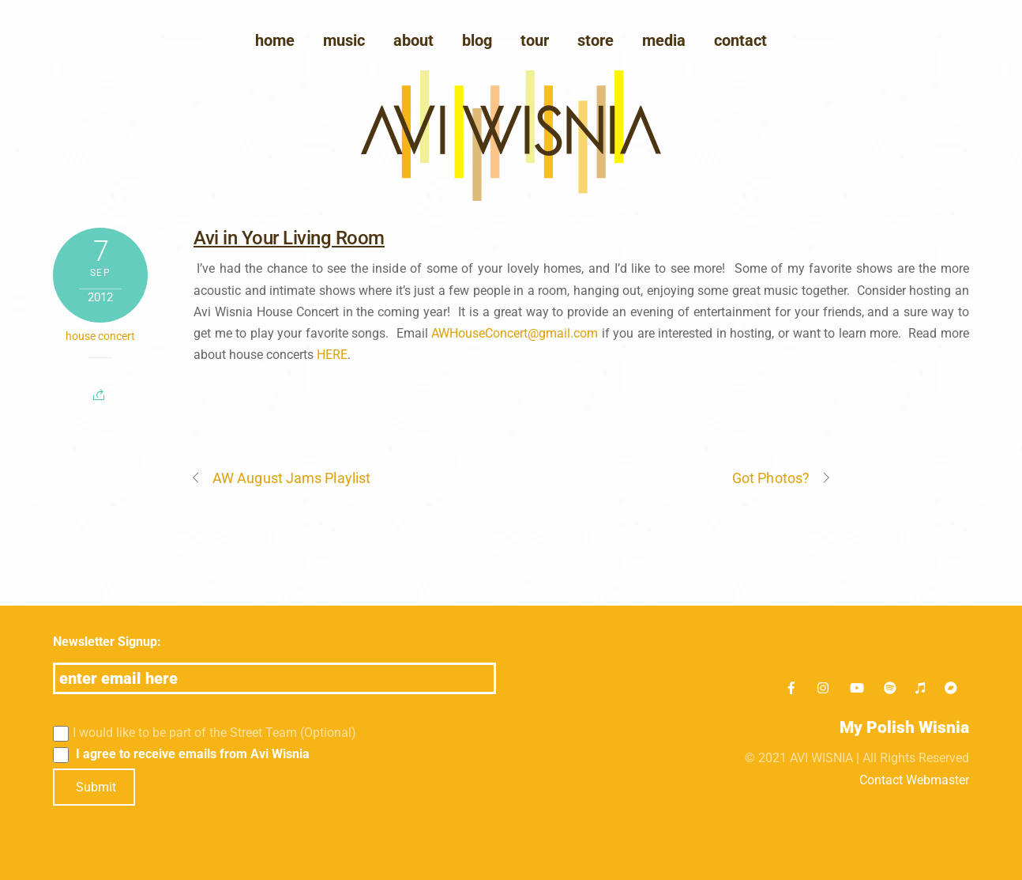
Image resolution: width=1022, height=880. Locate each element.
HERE (332, 354)
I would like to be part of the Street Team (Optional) (204, 733)
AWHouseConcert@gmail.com (514, 333)
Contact (740, 40)
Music (344, 40)
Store (595, 40)
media (664, 40)
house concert (100, 336)
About (413, 40)
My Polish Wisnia (904, 727)
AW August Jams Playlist (280, 478)
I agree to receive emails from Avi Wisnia (181, 754)
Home (275, 40)
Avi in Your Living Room (289, 238)
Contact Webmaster (914, 779)
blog (477, 40)
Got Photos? (782, 478)
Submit (96, 787)
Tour (534, 40)
